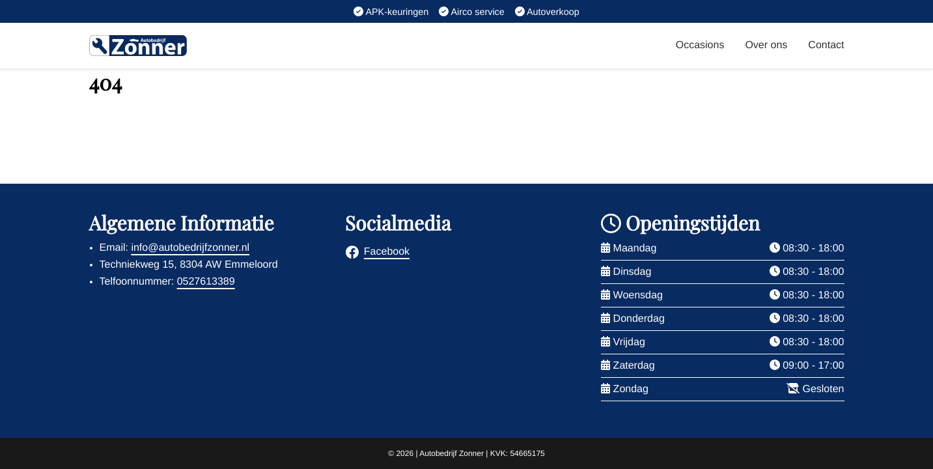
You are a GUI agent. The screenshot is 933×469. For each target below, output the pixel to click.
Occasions (700, 45)
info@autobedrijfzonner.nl (190, 247)
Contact (826, 45)
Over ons (766, 45)
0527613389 (206, 281)
